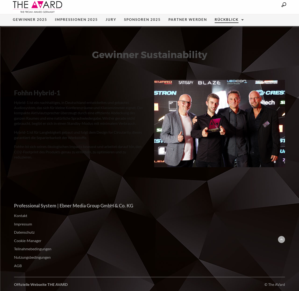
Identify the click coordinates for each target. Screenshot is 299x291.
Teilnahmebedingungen (32, 249)
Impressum (23, 224)
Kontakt (20, 215)
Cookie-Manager (27, 240)
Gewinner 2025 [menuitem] (30, 20)
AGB (18, 265)
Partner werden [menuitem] (187, 20)
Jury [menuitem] (111, 20)
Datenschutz (24, 232)
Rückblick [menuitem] (226, 20)
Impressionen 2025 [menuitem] (76, 20)
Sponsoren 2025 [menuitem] (142, 20)
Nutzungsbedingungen (32, 257)
